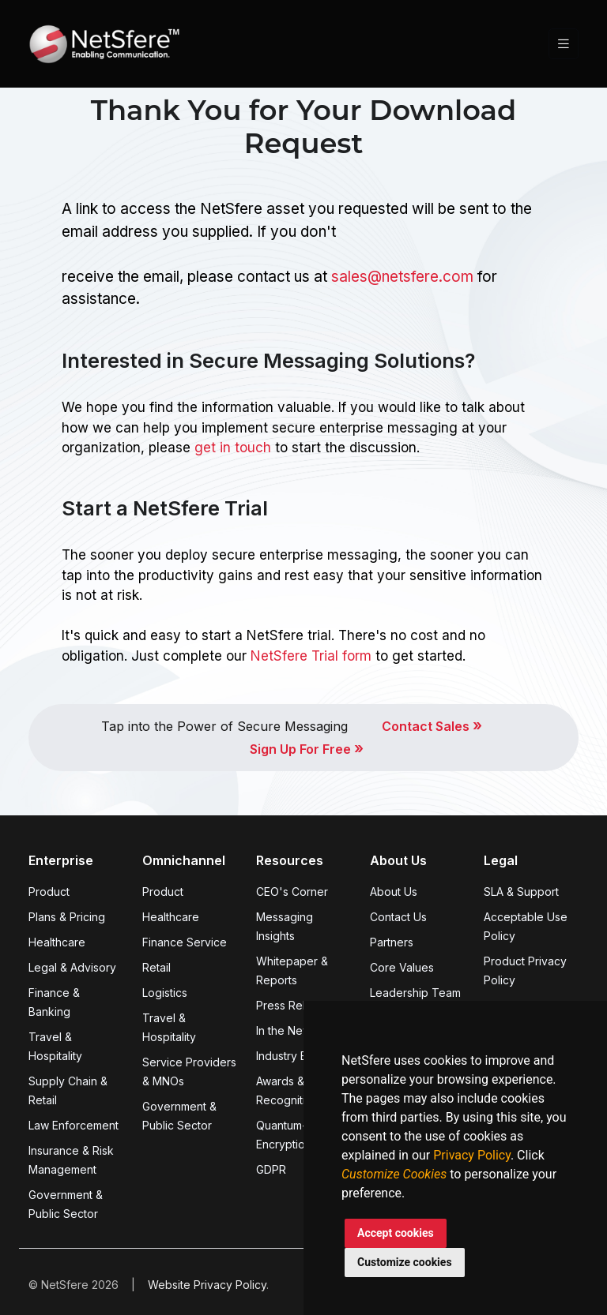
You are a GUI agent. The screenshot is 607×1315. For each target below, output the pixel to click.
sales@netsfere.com (402, 277)
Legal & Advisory (72, 967)
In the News (286, 1030)
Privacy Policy (472, 1155)
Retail (156, 967)
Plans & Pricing (66, 916)
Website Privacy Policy (207, 1284)
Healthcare (56, 942)
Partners (391, 942)
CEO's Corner (292, 891)
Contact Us (398, 916)
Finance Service (184, 942)
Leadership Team (415, 992)
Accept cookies (395, 1233)
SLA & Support (521, 891)
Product (49, 891)
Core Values (402, 967)
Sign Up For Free (307, 749)
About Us (393, 891)
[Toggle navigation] (564, 43)
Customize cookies (404, 1262)
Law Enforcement (73, 1125)
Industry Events (295, 1055)
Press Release (293, 1005)
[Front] (104, 43)
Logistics (164, 992)
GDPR (271, 1169)
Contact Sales (432, 726)
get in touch (232, 447)
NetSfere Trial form (311, 656)
